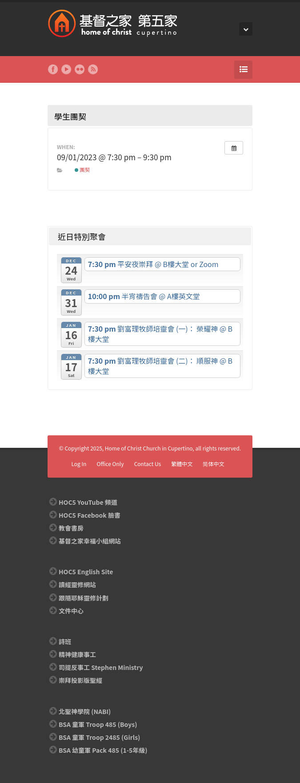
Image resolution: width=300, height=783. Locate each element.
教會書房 (71, 527)
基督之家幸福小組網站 (90, 540)
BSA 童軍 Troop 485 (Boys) (98, 724)
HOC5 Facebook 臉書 (89, 515)
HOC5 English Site (86, 571)
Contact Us (147, 463)
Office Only (110, 463)
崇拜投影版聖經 (80, 680)
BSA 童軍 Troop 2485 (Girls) (99, 737)
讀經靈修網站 (77, 584)
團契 (82, 169)
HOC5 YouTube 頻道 (88, 502)
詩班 (65, 641)
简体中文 (213, 463)
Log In (78, 463)
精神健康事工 (77, 654)
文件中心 (71, 610)
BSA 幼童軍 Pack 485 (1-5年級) (103, 750)
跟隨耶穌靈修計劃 (83, 597)
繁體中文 (181, 463)
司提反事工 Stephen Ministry (101, 667)
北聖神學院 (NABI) (85, 711)
